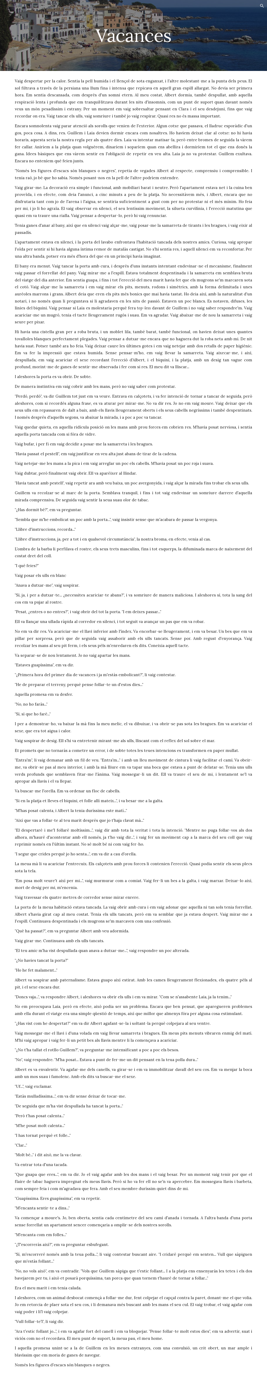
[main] (133, 35)
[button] (262, 6)
